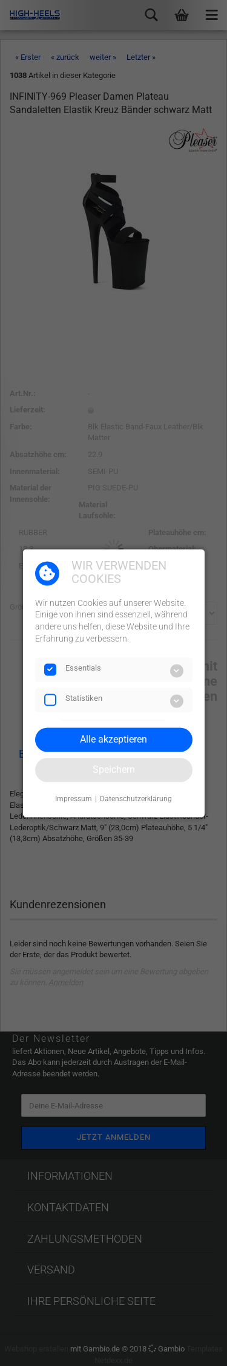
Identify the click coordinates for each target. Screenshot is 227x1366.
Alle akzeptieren (113, 739)
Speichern (114, 769)
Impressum (73, 799)
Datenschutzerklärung (136, 799)
